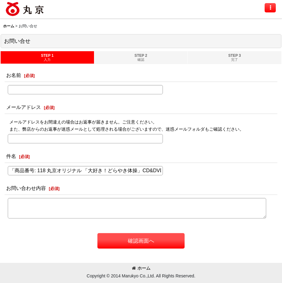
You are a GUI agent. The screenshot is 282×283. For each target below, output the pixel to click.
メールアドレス (23, 107)
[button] (270, 7)
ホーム (141, 268)
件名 (11, 156)
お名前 (13, 75)
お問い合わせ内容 (26, 188)
